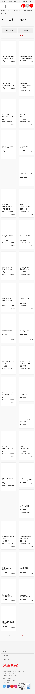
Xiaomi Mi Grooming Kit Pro (8, 115)
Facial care (24, 10)
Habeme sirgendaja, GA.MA (26, 479)
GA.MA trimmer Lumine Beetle (25, 447)
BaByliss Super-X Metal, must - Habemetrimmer (26, 174)
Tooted (5, 647)
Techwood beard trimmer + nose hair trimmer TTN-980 (8, 57)
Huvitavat (6, 659)
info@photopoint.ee (12, 675)
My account (13, 1)
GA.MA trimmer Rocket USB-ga (7, 479)
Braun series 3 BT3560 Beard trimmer (7, 393)
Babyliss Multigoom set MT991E (7, 205)
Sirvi (4, 651)
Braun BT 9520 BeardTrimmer (7, 299)
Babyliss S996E (7, 236)
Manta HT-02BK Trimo (8, 623)
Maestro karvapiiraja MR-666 (25, 596)
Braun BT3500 (25, 299)
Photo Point (11, 665)
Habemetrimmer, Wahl (8, 537)
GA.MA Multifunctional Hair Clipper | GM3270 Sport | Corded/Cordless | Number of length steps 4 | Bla (8, 447)
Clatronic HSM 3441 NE (25, 420)
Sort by (25, 30)
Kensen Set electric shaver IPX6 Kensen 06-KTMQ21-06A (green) (8, 596)
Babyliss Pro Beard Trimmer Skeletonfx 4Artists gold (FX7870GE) (25, 205)
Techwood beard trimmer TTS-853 (26, 57)
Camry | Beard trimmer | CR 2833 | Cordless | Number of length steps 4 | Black (26, 393)
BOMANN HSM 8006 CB (25, 147)
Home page (4, 10)
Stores (3, 1)
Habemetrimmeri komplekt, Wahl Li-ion (26, 537)
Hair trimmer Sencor (6, 569)
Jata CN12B (24, 568)
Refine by (9, 30)
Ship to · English (25, 1)
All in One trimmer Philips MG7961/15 (26, 115)
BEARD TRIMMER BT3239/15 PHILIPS (8, 147)
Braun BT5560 (7, 330)
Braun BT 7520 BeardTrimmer (25, 268)
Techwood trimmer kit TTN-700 (26, 84)
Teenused (6, 655)
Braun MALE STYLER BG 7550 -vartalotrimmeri (26, 331)
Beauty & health (14, 10)
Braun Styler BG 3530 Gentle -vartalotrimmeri (8, 362)
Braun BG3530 (25, 236)
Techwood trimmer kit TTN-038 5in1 (8, 84)
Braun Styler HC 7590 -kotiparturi (26, 362)
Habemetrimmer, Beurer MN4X (26, 506)
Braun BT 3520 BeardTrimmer (7, 268)
